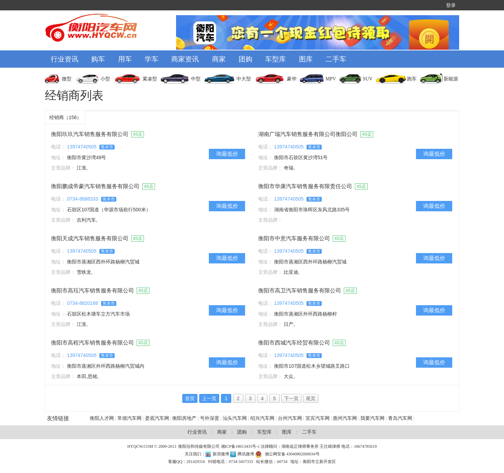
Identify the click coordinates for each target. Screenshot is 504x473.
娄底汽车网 (157, 418)
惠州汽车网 (345, 418)
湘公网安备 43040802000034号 (292, 454)
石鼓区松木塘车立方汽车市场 (98, 314)
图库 (306, 59)
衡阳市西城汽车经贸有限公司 (294, 343)
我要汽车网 (373, 418)
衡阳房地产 (184, 418)
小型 (105, 78)
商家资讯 (185, 59)
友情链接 (58, 418)
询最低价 (227, 154)
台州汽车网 (290, 418)
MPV (331, 78)
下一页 (291, 398)
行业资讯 (64, 59)
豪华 (292, 78)
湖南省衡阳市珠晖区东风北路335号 (312, 209)
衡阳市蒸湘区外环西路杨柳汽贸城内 (105, 366)
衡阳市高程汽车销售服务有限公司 (92, 343)
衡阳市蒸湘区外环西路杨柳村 (305, 314)
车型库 (275, 59)
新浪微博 (221, 454)
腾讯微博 (246, 454)
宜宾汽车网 (318, 418)
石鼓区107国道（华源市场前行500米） (109, 209)
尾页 (311, 398)
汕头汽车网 (235, 418)
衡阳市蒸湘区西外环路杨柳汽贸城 (103, 261)
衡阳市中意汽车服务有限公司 (294, 238)
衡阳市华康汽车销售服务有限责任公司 (305, 186)
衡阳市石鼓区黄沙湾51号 (301, 157)
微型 (66, 78)
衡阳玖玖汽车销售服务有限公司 (89, 134)
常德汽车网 (129, 418)
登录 (451, 5)
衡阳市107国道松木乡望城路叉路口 (312, 366)
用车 (125, 59)
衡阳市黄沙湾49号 (86, 157)
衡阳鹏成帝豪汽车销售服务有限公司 (95, 186)
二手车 (336, 59)
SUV (367, 78)
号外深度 (209, 418)
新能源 (451, 78)
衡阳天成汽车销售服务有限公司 (89, 238)
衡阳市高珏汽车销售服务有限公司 (92, 290)
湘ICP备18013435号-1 (240, 446)
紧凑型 (150, 78)
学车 (151, 59)
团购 (245, 59)
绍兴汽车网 (262, 418)
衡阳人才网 (102, 418)
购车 (98, 59)
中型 (196, 78)
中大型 (243, 78)
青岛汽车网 (400, 418)
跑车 (412, 78)
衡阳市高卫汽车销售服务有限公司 (299, 290)
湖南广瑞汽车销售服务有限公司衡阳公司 (308, 134)
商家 (219, 59)
